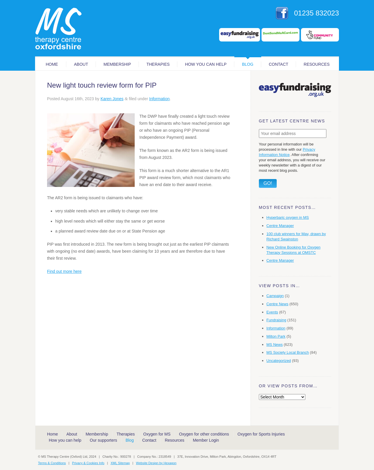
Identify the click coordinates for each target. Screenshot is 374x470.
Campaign (275, 296)
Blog (247, 64)
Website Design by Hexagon (156, 463)
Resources (317, 64)
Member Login (206, 440)
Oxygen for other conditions (204, 434)
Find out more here (64, 271)
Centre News (277, 304)
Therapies (157, 64)
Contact (278, 64)
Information (159, 98)
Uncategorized (278, 360)
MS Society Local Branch (287, 352)
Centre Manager (280, 225)
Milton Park (275, 336)
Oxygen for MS (156, 434)
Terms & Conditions (52, 463)
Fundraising (276, 320)
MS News (274, 344)
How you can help (205, 64)
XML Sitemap (120, 463)
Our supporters (103, 440)
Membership (117, 64)
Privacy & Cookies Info (88, 463)
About (81, 64)
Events (272, 312)
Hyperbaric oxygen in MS (287, 217)
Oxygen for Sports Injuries (261, 434)
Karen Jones (112, 98)
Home (52, 64)
